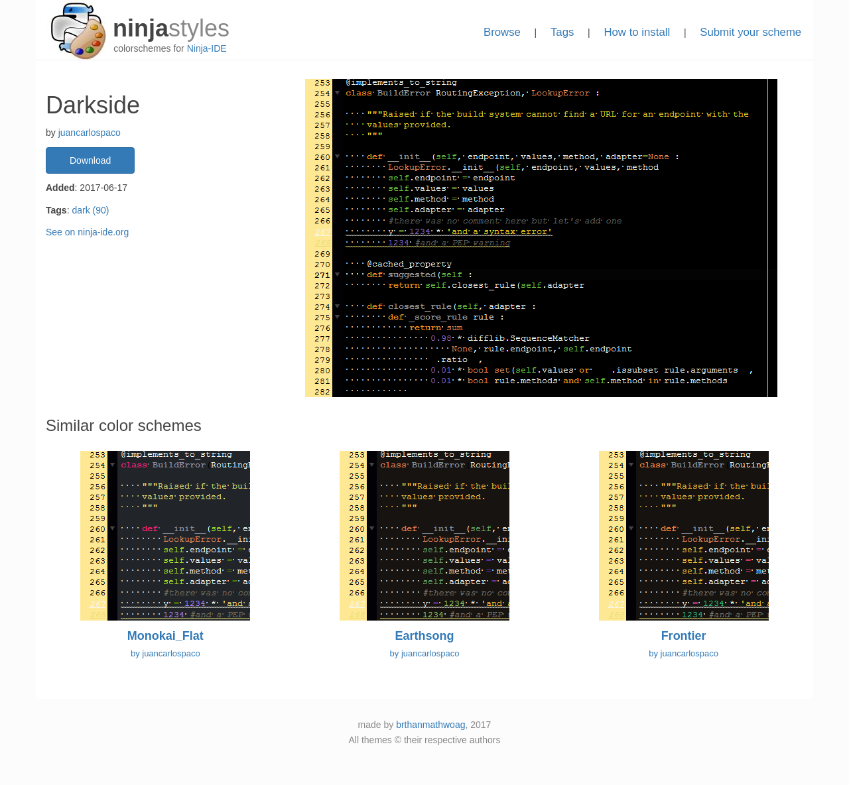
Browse (502, 32)
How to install (637, 32)
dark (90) (90, 210)
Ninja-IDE (207, 48)
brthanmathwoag (430, 724)
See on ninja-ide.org (87, 232)
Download (90, 160)
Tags (562, 32)
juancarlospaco (89, 132)
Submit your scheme (750, 32)
